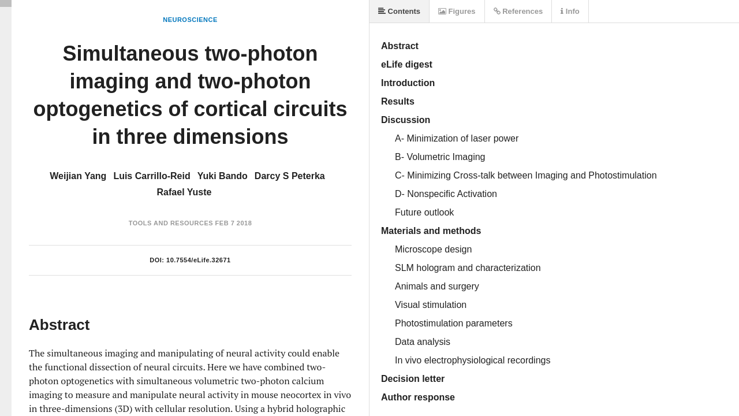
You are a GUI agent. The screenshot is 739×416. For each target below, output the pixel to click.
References (518, 11)
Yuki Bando (222, 176)
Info (570, 11)
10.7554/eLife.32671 (198, 260)
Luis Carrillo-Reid (151, 176)
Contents (399, 11)
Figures (457, 11)
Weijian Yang (78, 176)
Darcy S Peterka (290, 176)
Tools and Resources (171, 223)
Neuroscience (190, 19)
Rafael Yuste (184, 192)
